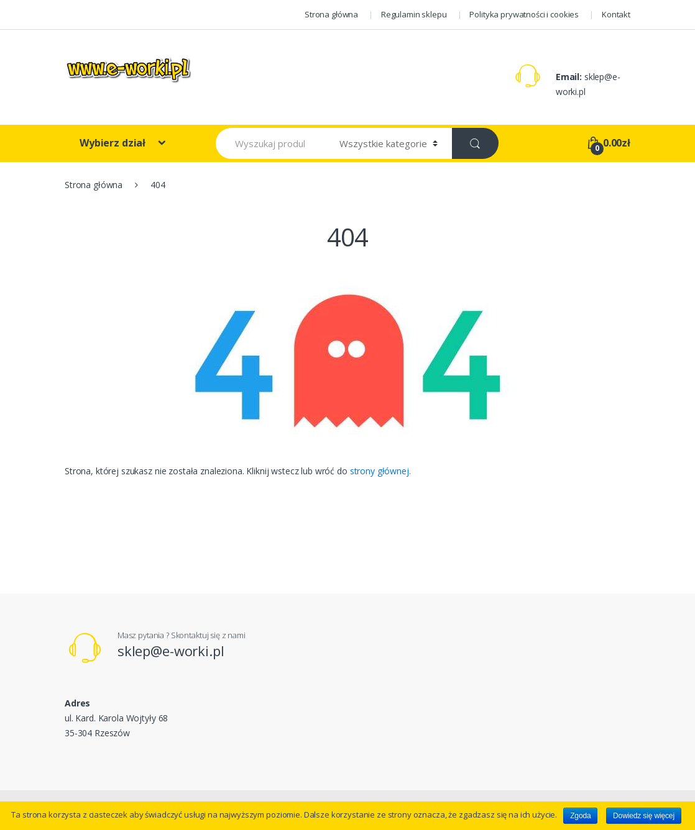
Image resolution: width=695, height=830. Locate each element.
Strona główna (331, 14)
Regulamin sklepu (414, 14)
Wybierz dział (114, 143)
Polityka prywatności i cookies (524, 14)
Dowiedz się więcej (643, 815)
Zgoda (580, 815)
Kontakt (616, 14)
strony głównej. (380, 471)
